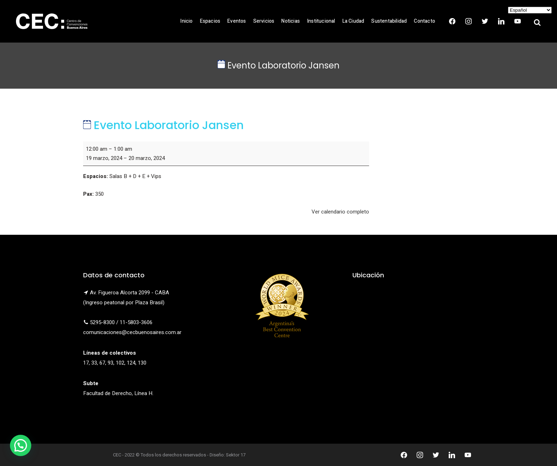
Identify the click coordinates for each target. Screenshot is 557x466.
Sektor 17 (235, 454)
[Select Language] (530, 10)
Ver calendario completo (340, 212)
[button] (20, 445)
